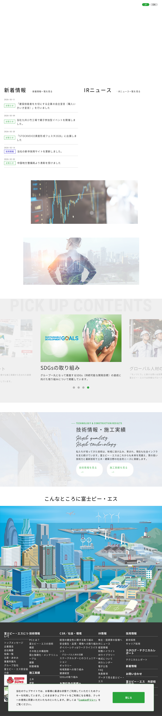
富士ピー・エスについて (55, 10)
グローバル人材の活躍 (73, 652)
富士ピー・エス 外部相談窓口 (140, 676)
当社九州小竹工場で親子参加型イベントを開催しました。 (46, 121)
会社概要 (9, 644)
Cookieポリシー (88, 699)
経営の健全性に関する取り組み (77, 633)
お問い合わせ (150, 10)
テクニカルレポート (134, 653)
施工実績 (82, 10)
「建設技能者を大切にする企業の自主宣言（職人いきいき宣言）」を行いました (46, 105)
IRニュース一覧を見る (129, 91)
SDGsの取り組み (69, 674)
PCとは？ (36, 633)
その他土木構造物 (40, 645)
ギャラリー (66, 663)
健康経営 (65, 670)
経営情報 (102, 641)
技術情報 (73, 10)
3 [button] (83, 386)
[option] (81, 346)
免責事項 (102, 667)
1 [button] (73, 386)
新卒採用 (128, 633)
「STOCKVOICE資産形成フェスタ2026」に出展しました (46, 136)
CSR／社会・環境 (97, 10)
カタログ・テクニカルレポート (140, 645)
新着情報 (130, 660)
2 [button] (78, 386)
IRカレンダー (104, 656)
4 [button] (88, 386)
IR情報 (110, 10)
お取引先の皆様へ (133, 10)
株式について (104, 652)
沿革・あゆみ (11, 651)
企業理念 (9, 640)
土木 (33, 673)
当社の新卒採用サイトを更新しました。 (40, 150)
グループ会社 (11, 659)
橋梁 (33, 641)
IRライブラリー (105, 648)
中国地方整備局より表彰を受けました (39, 161)
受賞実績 (36, 680)
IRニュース (103, 637)
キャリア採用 (131, 637)
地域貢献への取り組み (72, 667)
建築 (33, 656)
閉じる (128, 697)
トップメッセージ (13, 636)
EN (154, 4)
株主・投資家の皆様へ (109, 633)
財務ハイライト (105, 645)
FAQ (99, 663)
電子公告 (102, 660)
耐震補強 (36, 660)
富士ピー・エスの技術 (43, 637)
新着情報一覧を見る (42, 91)
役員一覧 (9, 648)
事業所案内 (10, 655)
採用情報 (119, 10)
